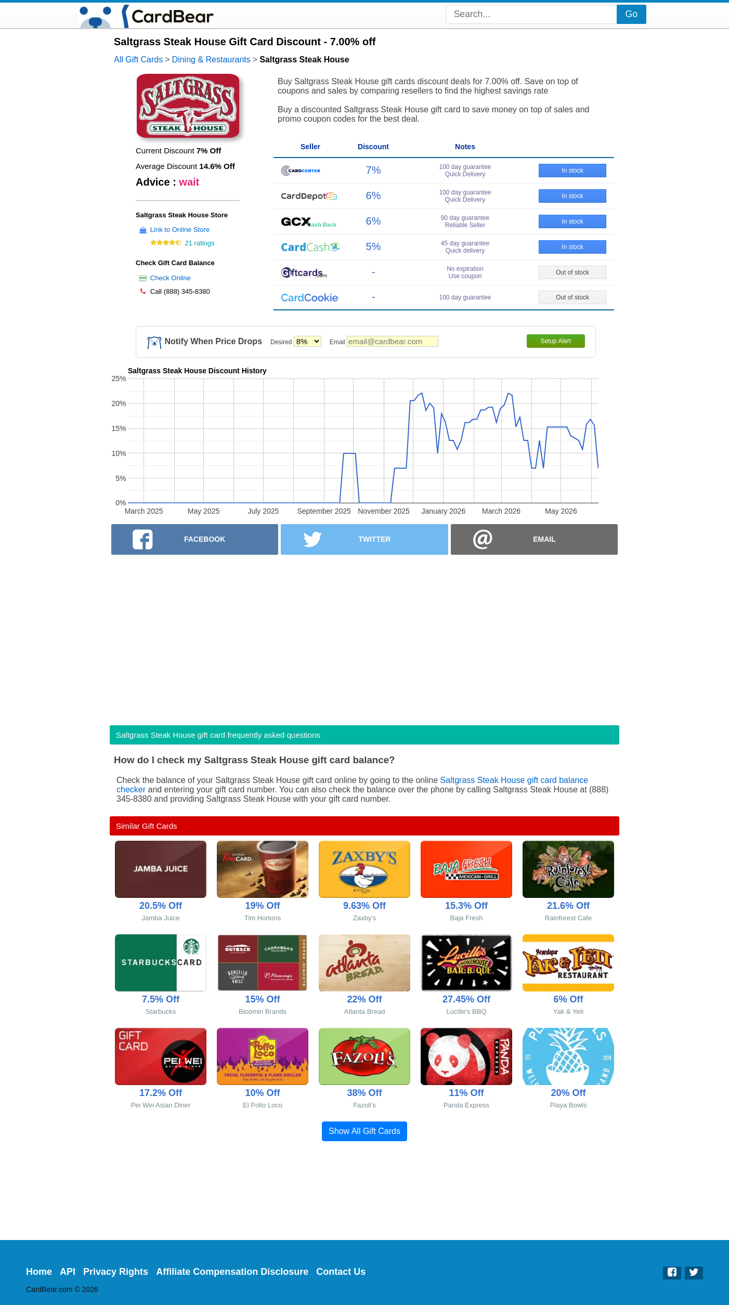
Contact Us (341, 1272)
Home (39, 1272)
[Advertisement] (364, 637)
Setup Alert (555, 341)
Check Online (170, 278)
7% (373, 170)
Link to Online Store (180, 229)
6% (373, 195)
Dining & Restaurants (211, 59)
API (67, 1272)
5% (373, 246)
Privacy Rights (115, 1272)
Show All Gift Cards (364, 1131)
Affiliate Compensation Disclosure (232, 1272)
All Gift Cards (138, 59)
